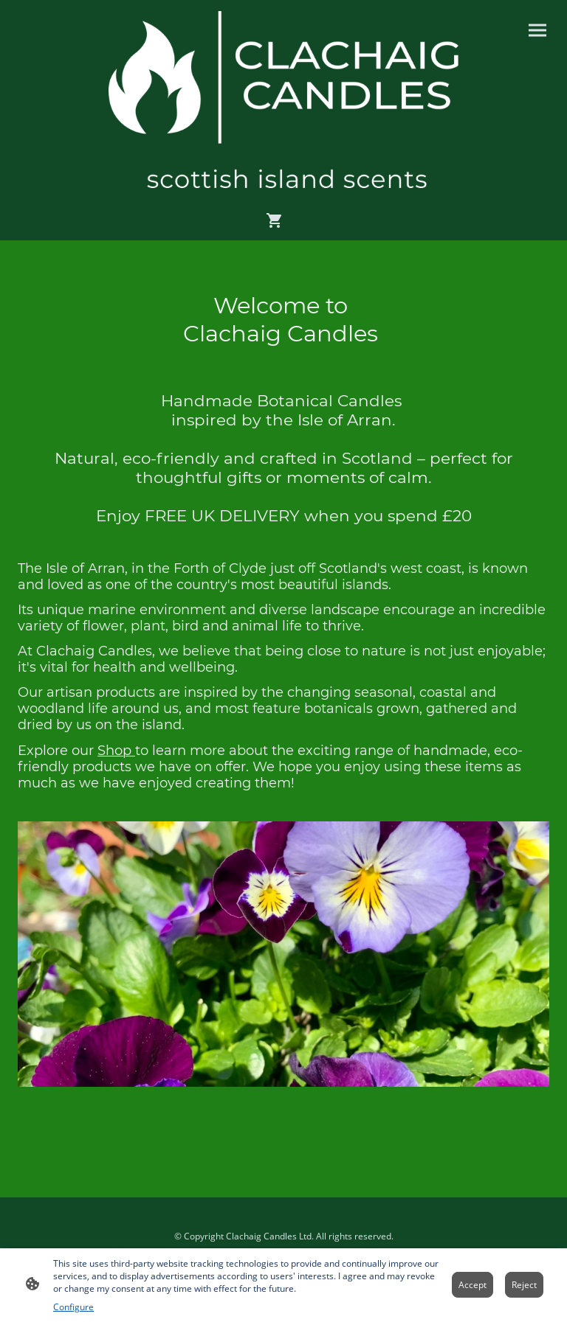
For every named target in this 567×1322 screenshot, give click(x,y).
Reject (524, 1284)
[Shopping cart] (277, 220)
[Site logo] (284, 99)
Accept (472, 1284)
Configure (73, 1307)
